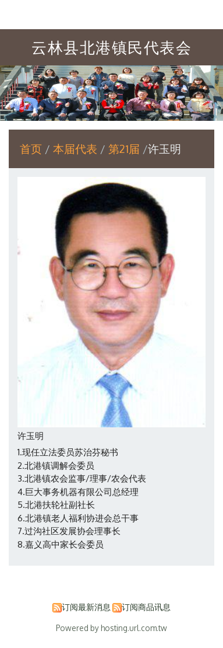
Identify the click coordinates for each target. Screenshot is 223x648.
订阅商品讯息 (146, 607)
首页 (31, 148)
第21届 (124, 148)
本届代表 (76, 148)
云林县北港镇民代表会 (111, 47)
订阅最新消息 (86, 607)
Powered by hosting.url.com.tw (111, 628)
